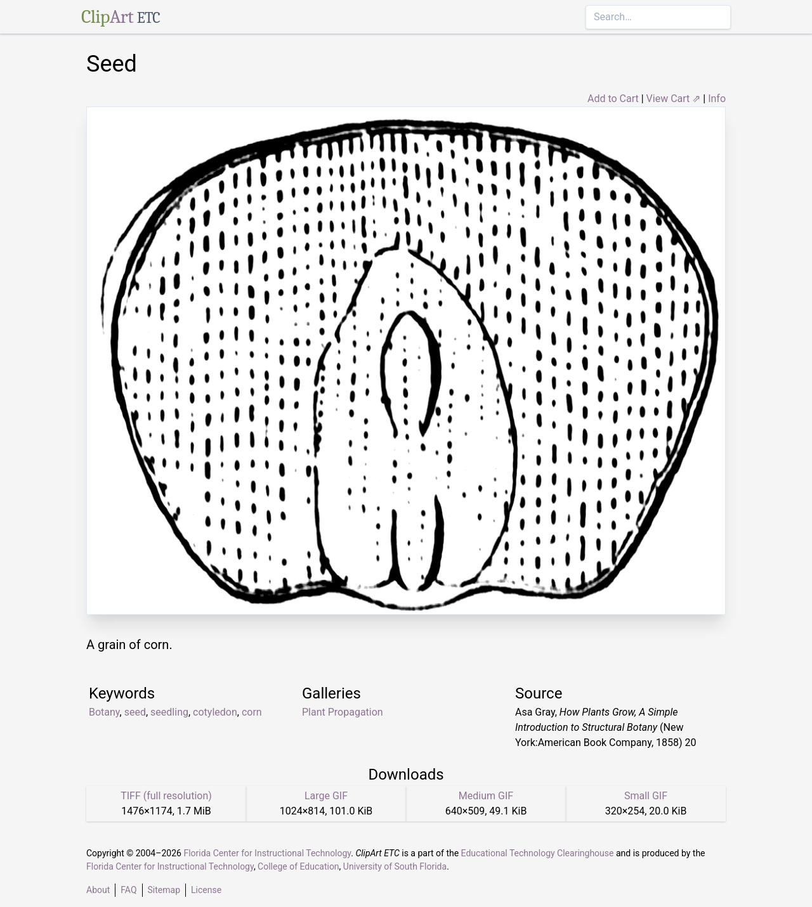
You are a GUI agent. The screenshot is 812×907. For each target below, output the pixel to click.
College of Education (298, 866)
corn (252, 712)
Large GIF (326, 796)
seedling (169, 712)
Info (717, 99)
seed (135, 712)
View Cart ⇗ (673, 99)
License (206, 890)
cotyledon (215, 712)
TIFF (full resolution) (166, 796)
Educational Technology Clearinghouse (537, 853)
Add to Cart (613, 99)
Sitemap (164, 890)
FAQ (128, 890)
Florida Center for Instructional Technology (267, 853)
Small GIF (645, 796)
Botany (104, 712)
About (98, 890)
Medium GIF (486, 796)
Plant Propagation (342, 712)
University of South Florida (395, 866)
